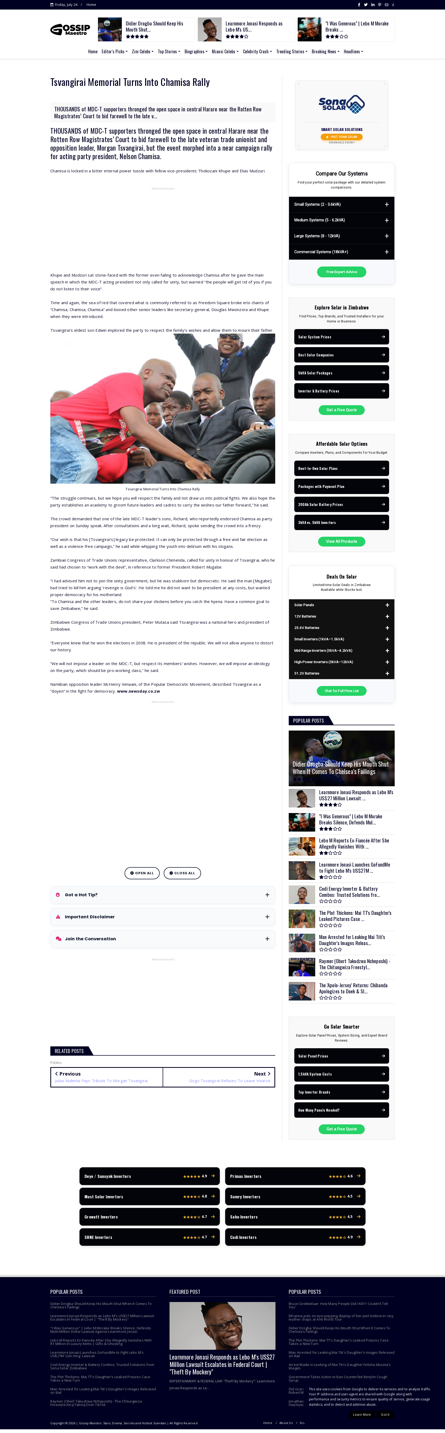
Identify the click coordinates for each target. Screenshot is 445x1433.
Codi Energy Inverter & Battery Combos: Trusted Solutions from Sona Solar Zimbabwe (102, 1370)
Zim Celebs (141, 51)
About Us (286, 1426)
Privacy (349, 1426)
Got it (385, 1414)
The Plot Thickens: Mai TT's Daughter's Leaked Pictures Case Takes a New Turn (100, 1382)
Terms (367, 1426)
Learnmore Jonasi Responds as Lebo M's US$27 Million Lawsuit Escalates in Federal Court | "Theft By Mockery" (102, 1321)
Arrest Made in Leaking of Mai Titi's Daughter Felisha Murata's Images (340, 1370)
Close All (182, 873)
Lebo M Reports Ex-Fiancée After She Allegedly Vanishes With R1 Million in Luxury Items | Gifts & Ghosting (101, 1346)
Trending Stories (290, 51)
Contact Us (387, 1426)
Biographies (194, 51)
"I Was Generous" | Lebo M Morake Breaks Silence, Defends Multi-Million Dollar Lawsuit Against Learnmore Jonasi (100, 1333)
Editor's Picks (113, 51)
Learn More (362, 1414)
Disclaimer (307, 1426)
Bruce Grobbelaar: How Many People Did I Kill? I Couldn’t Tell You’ (338, 1309)
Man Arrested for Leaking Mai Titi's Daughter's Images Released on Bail (103, 1394)
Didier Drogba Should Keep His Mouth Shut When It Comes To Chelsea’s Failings (101, 1309)
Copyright (330, 1426)
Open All (142, 873)
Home (91, 4)
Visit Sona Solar (341, 137)
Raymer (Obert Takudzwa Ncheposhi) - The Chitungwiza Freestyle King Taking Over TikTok (96, 1407)
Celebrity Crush (256, 51)
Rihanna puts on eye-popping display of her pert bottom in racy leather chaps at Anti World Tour (341, 1321)
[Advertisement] (162, 230)
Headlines (352, 51)
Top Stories (167, 51)
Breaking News (324, 51)
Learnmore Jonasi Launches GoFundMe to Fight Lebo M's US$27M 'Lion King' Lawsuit (97, 1358)
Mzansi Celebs (223, 51)
